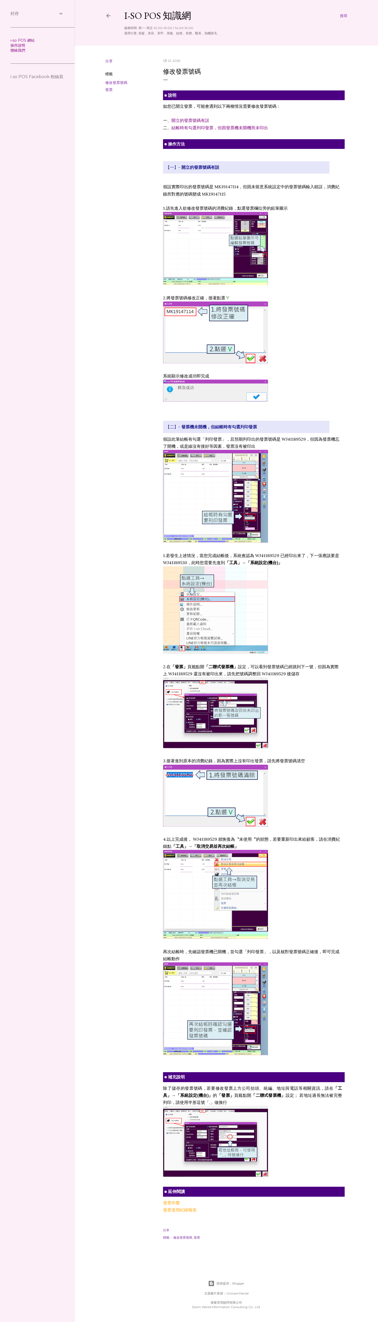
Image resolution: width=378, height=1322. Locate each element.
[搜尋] (343, 15)
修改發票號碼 (116, 82)
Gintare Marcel (237, 1293)
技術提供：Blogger (226, 1283)
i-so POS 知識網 (157, 15)
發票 (109, 89)
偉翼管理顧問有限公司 (226, 1302)
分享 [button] (109, 61)
